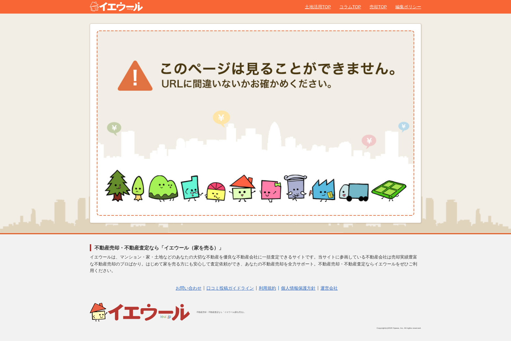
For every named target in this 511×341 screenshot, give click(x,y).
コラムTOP (350, 6)
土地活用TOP (318, 6)
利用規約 (267, 288)
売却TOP (378, 6)
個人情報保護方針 (298, 288)
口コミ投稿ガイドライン (230, 288)
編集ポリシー (408, 6)
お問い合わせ (188, 288)
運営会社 (329, 288)
